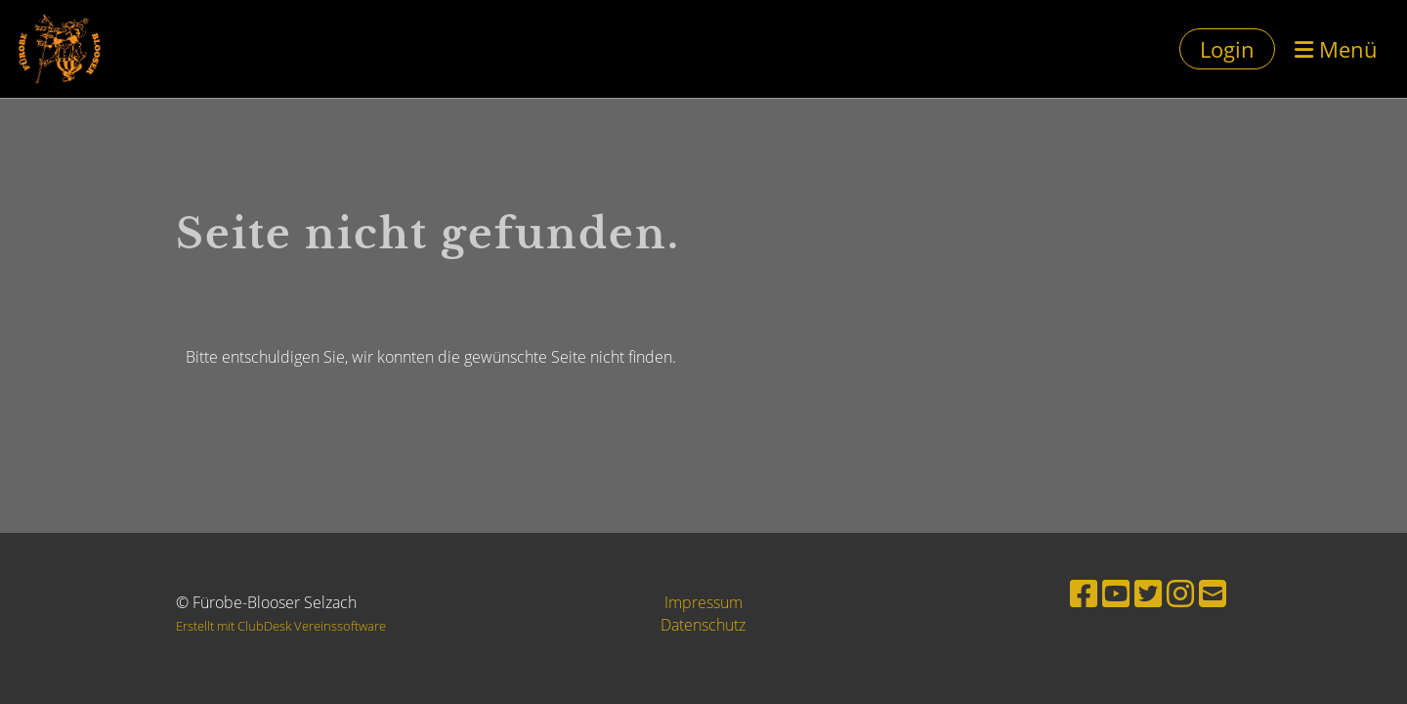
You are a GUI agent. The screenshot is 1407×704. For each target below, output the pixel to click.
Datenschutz (703, 625)
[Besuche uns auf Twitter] (1148, 593)
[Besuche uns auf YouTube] (1116, 593)
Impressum (703, 602)
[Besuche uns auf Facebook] (1083, 593)
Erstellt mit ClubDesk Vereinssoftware (281, 626)
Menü (1336, 49)
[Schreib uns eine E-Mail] (1212, 593)
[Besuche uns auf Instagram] (1180, 593)
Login (1227, 49)
